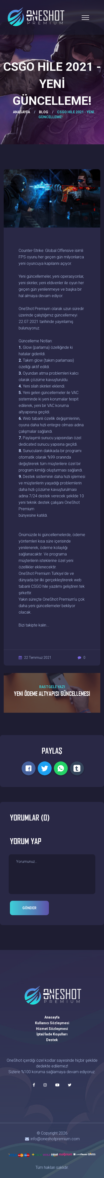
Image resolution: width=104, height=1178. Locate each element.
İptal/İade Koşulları (52, 1034)
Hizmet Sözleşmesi (52, 1029)
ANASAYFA (21, 112)
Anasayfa (52, 1017)
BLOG (43, 112)
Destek (52, 1040)
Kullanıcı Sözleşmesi (52, 1023)
